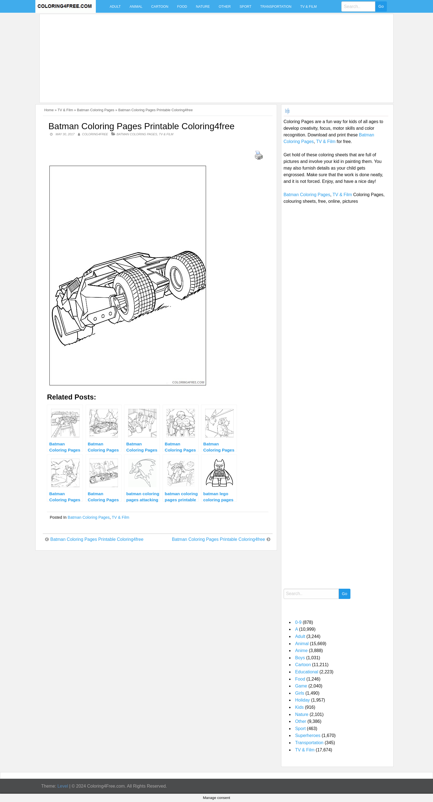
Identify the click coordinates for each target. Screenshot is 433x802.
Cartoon (159, 7)
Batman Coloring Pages (95, 110)
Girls (299, 693)
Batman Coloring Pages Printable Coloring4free (96, 539)
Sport (246, 7)
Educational (306, 671)
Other (225, 7)
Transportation (275, 7)
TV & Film (308, 7)
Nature (203, 7)
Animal (136, 7)
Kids (299, 707)
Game (301, 686)
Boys (300, 657)
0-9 (298, 622)
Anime (301, 650)
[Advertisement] (207, 55)
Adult (115, 7)
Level (62, 786)
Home (49, 110)
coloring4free (95, 134)
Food (182, 7)
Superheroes (308, 735)
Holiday (302, 700)
